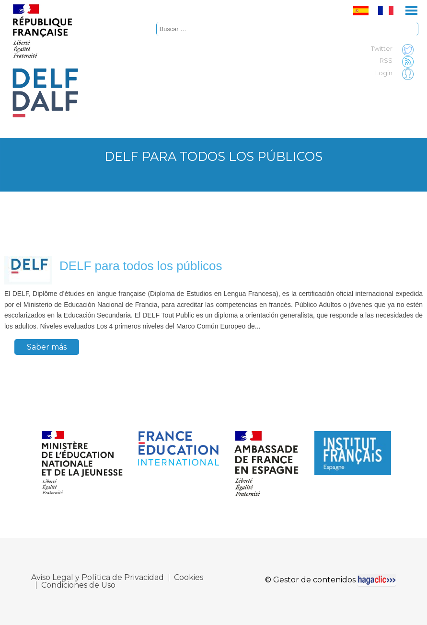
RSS (399, 61)
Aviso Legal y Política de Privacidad (97, 577)
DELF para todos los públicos (140, 266)
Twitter (394, 49)
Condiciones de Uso (78, 585)
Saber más (47, 347)
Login (396, 73)
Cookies (188, 577)
